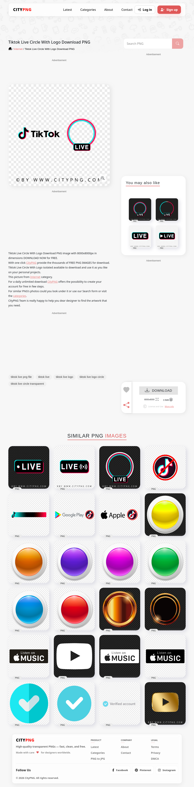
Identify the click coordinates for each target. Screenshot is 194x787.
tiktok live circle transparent (27, 383)
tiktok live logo (64, 376)
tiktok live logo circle (92, 376)
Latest (67, 10)
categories (19, 296)
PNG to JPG (98, 758)
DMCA (155, 758)
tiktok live (43, 376)
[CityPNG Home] (22, 9)
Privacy (155, 753)
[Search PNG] (148, 43)
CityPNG (31, 262)
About (108, 10)
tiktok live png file (21, 376)
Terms (155, 747)
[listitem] (120, 770)
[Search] (177, 43)
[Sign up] (169, 9)
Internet (35, 277)
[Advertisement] (59, 71)
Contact (126, 753)
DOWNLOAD (158, 390)
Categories (88, 10)
